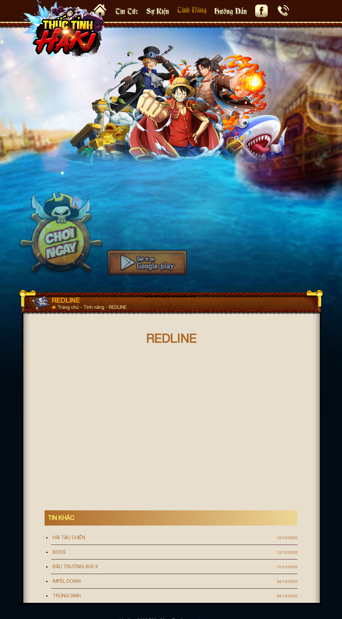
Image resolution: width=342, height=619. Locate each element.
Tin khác (61, 518)
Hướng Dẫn (230, 10)
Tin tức (126, 10)
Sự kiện (157, 10)
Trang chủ (66, 307)
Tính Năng (192, 9)
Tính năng (94, 307)
